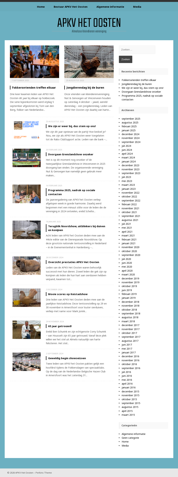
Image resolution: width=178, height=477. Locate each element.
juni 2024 (127, 149)
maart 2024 (128, 157)
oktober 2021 (129, 212)
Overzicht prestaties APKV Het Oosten (73, 262)
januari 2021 (129, 243)
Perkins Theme (44, 472)
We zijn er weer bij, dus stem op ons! (72, 126)
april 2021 (127, 231)
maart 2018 (128, 321)
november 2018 (130, 305)
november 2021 (130, 208)
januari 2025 (129, 130)
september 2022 (131, 200)
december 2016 (130, 356)
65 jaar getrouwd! (60, 326)
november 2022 (130, 192)
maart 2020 (128, 274)
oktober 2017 (129, 333)
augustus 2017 (130, 340)
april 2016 (127, 383)
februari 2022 (129, 204)
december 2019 (130, 278)
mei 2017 (127, 348)
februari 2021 (129, 239)
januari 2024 (129, 161)
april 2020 (127, 270)
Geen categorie (130, 437)
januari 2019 (129, 297)
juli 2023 (126, 177)
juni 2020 (127, 262)
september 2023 (131, 173)
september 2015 (131, 403)
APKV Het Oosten (89, 23)
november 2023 (130, 169)
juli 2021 (126, 223)
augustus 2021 (130, 220)
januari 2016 (129, 387)
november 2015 (130, 395)
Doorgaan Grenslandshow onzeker (70, 154)
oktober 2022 (129, 196)
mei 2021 (127, 227)
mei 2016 (127, 379)
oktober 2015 (129, 399)
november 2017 (130, 329)
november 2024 (130, 138)
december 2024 (130, 134)
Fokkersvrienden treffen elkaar (34, 87)
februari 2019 (129, 294)
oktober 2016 (129, 364)
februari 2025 (129, 126)
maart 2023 (128, 184)
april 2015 (127, 411)
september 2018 (131, 313)
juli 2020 (126, 259)
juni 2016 (127, 375)
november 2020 (130, 247)
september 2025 (131, 118)
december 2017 (130, 325)
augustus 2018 (130, 317)
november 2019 (130, 282)
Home (41, 6)
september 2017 (131, 336)
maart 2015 (128, 414)
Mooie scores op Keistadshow (68, 294)
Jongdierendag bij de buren (85, 87)
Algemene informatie (110, 6)
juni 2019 (127, 290)
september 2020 (131, 255)
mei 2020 (127, 266)
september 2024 (131, 142)
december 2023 (130, 165)
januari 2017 (129, 352)
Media (137, 6)
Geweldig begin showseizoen (67, 358)
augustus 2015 (130, 407)
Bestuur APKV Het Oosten (70, 6)
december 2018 (130, 301)
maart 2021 (128, 235)
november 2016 (130, 360)
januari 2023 (129, 188)
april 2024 (127, 153)
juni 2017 (127, 344)
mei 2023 (127, 181)
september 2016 (131, 368)
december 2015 (130, 391)
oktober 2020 (129, 251)
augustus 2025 (130, 122)
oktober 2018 (129, 309)
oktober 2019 (129, 286)
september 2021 (131, 216)
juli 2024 (126, 145)
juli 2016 (126, 372)
